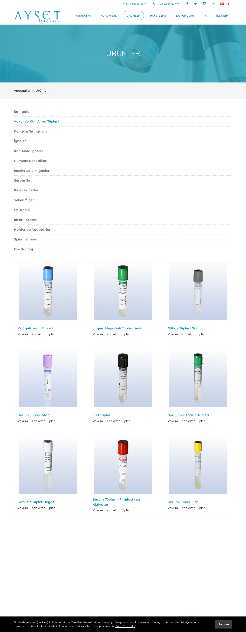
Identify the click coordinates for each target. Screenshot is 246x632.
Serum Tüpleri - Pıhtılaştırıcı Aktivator (116, 501)
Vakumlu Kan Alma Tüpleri (36, 121)
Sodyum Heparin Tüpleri (188, 415)
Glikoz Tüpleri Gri (182, 328)
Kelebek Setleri (26, 190)
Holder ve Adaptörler (32, 229)
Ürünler (42, 90)
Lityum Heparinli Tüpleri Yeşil (117, 328)
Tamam (224, 624)
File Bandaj (23, 249)
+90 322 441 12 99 (166, 3)
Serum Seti (23, 180)
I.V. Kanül (22, 210)
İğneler (20, 141)
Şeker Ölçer (24, 200)
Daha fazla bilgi (125, 626)
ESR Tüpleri (102, 415)
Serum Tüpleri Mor (33, 415)
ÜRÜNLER (133, 15)
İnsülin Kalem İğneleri (32, 170)
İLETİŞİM (222, 15)
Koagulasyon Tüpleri (35, 328)
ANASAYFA (83, 15)
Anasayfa (22, 90)
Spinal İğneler (25, 239)
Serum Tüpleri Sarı (183, 502)
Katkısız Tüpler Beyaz (36, 502)
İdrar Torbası (25, 220)
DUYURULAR (185, 15)
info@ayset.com (134, 3)
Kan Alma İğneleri (29, 151)
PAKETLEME (158, 15)
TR (224, 3)
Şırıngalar (22, 111)
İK (205, 15)
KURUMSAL (109, 15)
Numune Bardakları (31, 160)
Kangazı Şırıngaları (30, 131)
